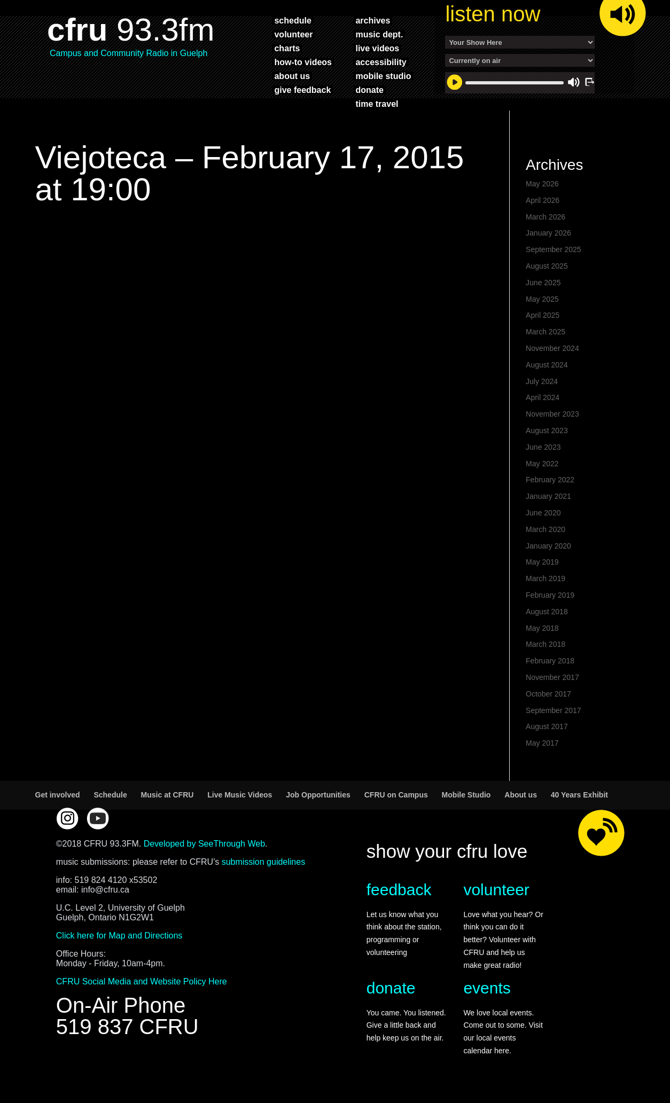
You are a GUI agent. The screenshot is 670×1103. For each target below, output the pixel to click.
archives (372, 20)
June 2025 (543, 282)
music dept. (379, 34)
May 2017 (542, 743)
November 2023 (552, 414)
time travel (376, 103)
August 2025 (547, 266)
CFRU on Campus (396, 795)
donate (369, 89)
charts (287, 48)
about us (292, 76)
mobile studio (383, 76)
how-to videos (303, 62)
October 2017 (548, 694)
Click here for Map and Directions (119, 935)
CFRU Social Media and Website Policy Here (141, 981)
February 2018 (550, 660)
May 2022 (542, 463)
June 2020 (543, 513)
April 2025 (542, 315)
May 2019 (542, 562)
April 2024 (542, 397)
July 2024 (542, 381)
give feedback (302, 89)
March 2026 (545, 217)
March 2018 (545, 644)
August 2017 (547, 726)
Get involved (57, 795)
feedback (399, 889)
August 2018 (547, 611)
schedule (292, 20)
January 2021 (548, 496)
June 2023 (543, 447)
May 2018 (542, 628)
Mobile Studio (466, 795)
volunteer (293, 34)
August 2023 (547, 430)
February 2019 (550, 595)
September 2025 (553, 249)
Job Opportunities (318, 795)
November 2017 (552, 677)
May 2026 (542, 183)
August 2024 (547, 365)
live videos (377, 48)
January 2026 (548, 233)
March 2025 (545, 331)
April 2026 (542, 200)
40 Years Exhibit (579, 795)
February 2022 (550, 479)
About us (520, 795)
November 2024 (552, 348)
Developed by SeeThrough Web (204, 843)
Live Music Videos (239, 795)
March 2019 (545, 578)
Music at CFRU (167, 795)
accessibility (380, 62)
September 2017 (553, 710)
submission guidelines (264, 861)
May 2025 (542, 299)
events (486, 988)
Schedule (110, 795)
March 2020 (545, 529)
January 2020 (548, 546)
